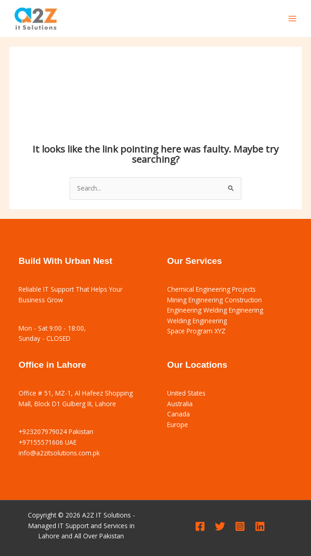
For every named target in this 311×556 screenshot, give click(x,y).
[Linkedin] (260, 526)
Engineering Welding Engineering (215, 310)
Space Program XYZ (196, 330)
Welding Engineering (197, 320)
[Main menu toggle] (292, 18)
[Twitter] (220, 526)
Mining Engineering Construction (214, 299)
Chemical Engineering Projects (211, 289)
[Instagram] (240, 526)
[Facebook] (200, 526)
